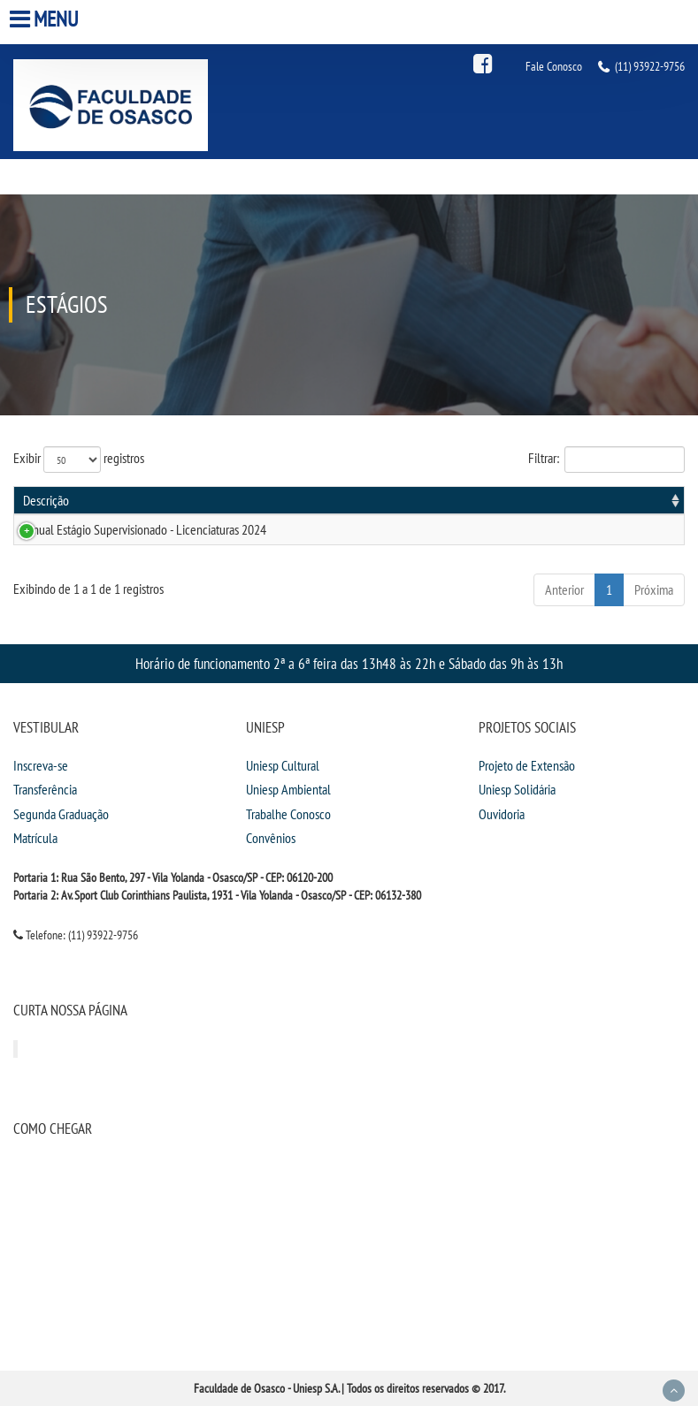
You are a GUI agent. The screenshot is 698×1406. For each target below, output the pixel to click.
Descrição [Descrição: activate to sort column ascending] (46, 500)
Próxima (653, 589)
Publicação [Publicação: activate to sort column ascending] (504, 500)
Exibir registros (78, 459)
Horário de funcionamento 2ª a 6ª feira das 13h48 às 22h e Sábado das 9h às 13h (349, 663)
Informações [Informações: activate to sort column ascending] (637, 500)
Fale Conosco (553, 66)
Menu (46, 19)
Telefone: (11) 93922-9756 (75, 935)
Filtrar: (606, 459)
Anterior (564, 589)
